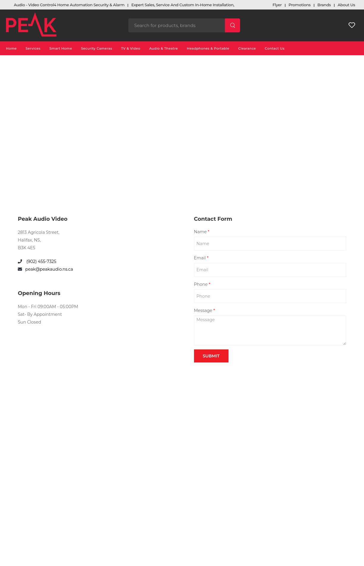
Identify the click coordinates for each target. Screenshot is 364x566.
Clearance (247, 48)
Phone (202, 284)
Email (201, 258)
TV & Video (131, 48)
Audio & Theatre (163, 48)
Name (201, 231)
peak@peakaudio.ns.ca (49, 269)
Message (204, 310)
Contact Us (274, 48)
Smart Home (60, 48)
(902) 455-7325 (40, 261)
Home (11, 48)
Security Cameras (96, 48)
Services (33, 48)
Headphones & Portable (208, 48)
